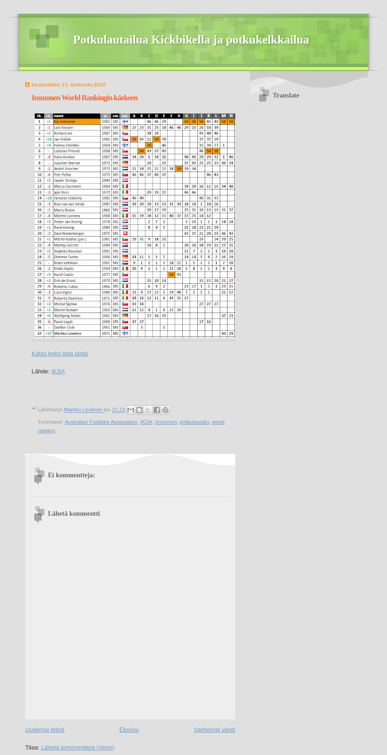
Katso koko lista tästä (60, 353)
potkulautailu (194, 422)
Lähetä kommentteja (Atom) (77, 747)
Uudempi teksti (44, 729)
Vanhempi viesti (214, 729)
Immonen (166, 422)
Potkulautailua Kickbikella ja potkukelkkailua (191, 39)
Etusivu (129, 729)
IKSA (58, 371)
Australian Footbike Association (101, 422)
